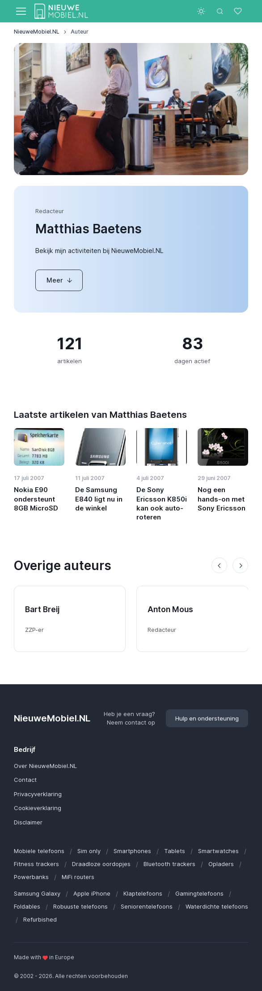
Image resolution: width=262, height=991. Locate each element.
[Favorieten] (238, 11)
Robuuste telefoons (80, 906)
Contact (25, 779)
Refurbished (40, 919)
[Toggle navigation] (20, 11)
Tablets (174, 850)
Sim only (89, 850)
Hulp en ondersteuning (207, 718)
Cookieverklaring (37, 807)
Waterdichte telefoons (217, 906)
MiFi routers (78, 876)
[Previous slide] (219, 565)
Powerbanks (31, 876)
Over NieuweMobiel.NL (45, 765)
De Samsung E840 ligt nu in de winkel (99, 498)
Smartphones (132, 850)
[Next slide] (240, 565)
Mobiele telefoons (39, 850)
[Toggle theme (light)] (201, 11)
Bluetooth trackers (169, 863)
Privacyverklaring (38, 794)
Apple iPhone (91, 893)
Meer (59, 280)
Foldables (27, 906)
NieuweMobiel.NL (36, 31)
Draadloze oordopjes (101, 863)
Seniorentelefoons (147, 906)
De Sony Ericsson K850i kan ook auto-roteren (161, 503)
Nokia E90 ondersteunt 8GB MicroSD (36, 498)
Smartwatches (218, 850)
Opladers (221, 863)
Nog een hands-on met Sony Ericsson (221, 498)
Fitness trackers (36, 863)
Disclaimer (28, 822)
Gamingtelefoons (199, 893)
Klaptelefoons (142, 893)
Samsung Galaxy (37, 893)
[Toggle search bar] (220, 11)
